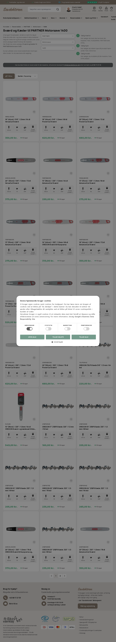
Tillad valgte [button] (58, 337)
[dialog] (58, 321)
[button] (58, 343)
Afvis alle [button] (32, 337)
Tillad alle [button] (83, 337)
